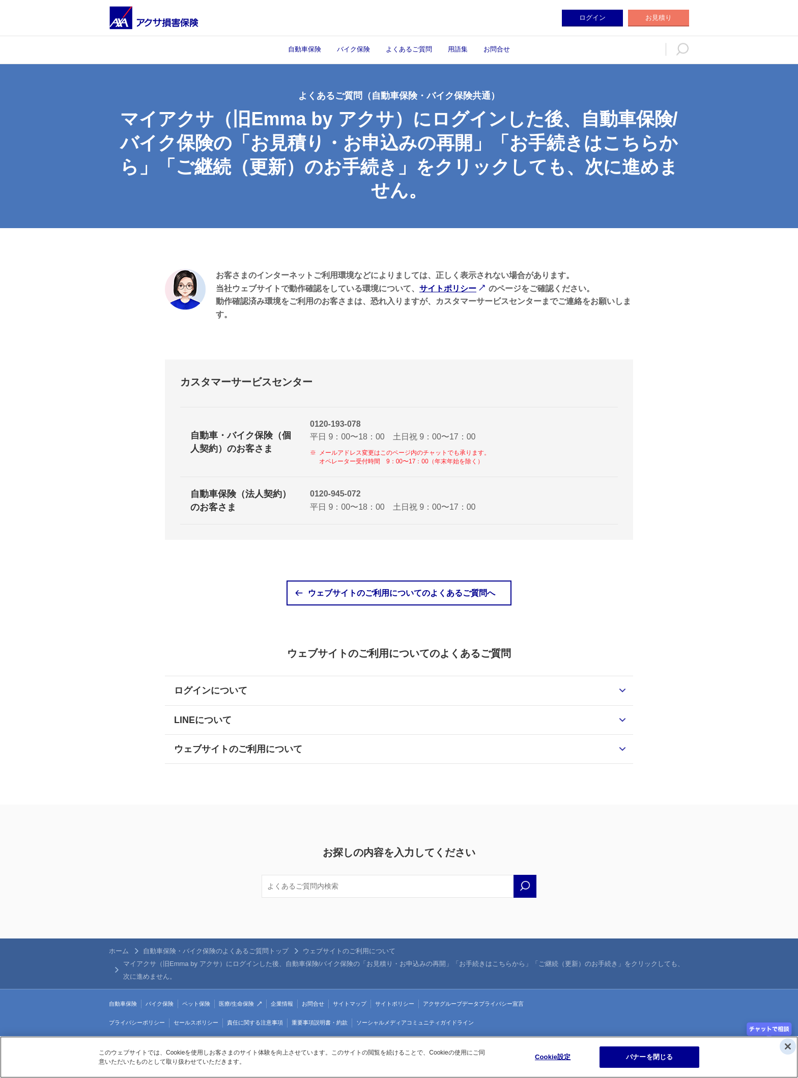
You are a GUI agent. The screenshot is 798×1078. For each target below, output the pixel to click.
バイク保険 (353, 49)
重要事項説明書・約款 (320, 1022)
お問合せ (496, 49)
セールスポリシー (196, 1022)
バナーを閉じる (649, 1057)
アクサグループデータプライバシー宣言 (473, 1004)
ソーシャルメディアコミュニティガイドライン (415, 1022)
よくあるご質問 (409, 49)
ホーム (119, 951)
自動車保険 (304, 49)
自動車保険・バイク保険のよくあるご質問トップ (216, 951)
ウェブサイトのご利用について (238, 749)
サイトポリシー (447, 288)
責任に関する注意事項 (255, 1022)
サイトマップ (349, 1004)
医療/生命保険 (236, 1004)
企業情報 (282, 1004)
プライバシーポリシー (137, 1022)
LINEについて (203, 720)
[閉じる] (788, 1046)
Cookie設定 (553, 1057)
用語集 (458, 49)
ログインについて (210, 690)
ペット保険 (196, 1004)
